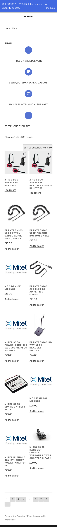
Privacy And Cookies (15, 516)
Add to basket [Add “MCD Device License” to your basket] (12, 299)
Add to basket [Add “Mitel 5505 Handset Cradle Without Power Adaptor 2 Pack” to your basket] (36, 468)
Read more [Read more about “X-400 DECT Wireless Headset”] (10, 190)
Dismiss (50, 8)
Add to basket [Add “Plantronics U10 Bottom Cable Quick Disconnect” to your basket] (12, 248)
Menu (28, 16)
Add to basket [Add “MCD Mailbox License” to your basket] (36, 411)
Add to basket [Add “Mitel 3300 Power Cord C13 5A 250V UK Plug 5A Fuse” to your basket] (12, 360)
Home (7, 28)
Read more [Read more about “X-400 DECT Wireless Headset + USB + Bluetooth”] (35, 192)
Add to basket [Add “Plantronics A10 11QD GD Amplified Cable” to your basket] (36, 304)
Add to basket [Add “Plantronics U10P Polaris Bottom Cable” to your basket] (36, 246)
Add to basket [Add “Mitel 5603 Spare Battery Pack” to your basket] (12, 420)
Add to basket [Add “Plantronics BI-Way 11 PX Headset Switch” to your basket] (36, 360)
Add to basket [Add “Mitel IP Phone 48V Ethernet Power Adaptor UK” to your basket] (12, 475)
